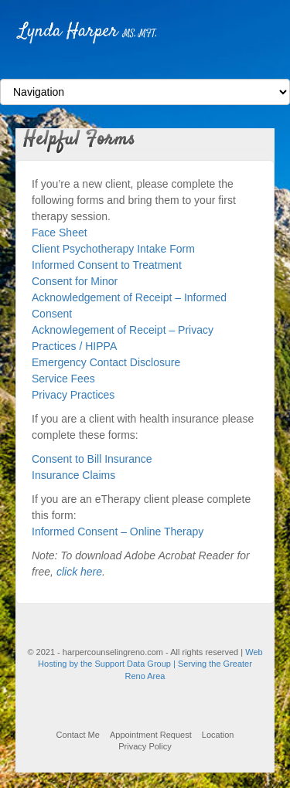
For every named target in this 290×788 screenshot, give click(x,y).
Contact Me (78, 734)
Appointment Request (151, 734)
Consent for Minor (75, 281)
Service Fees (63, 378)
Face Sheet (59, 232)
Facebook (145, 65)
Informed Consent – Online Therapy (117, 531)
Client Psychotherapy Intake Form (113, 249)
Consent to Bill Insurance (92, 459)
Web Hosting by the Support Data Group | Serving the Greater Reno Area (150, 664)
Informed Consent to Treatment (107, 265)
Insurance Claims (73, 475)
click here (79, 572)
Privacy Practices (73, 395)
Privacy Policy (144, 746)
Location (218, 734)
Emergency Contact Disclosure (106, 362)
